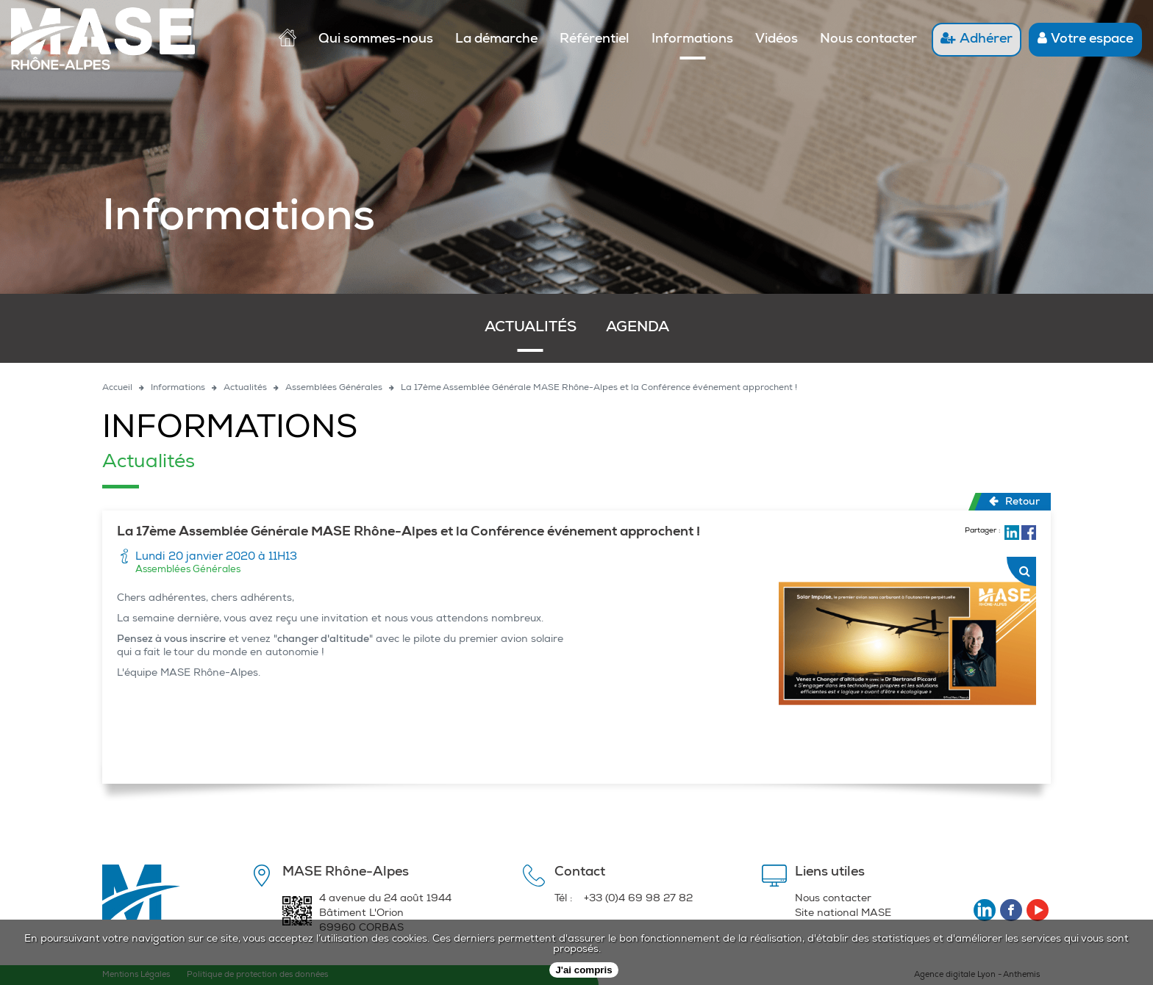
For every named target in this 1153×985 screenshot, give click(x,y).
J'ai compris (583, 969)
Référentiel (594, 39)
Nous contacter (868, 39)
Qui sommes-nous (375, 39)
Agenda (637, 328)
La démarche (496, 39)
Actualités (530, 328)
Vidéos (776, 39)
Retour (1014, 502)
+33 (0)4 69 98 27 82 (638, 899)
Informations (692, 39)
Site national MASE (843, 914)
